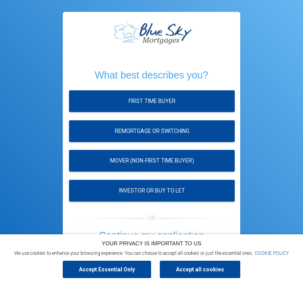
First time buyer (152, 101)
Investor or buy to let (152, 190)
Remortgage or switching (152, 131)
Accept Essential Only (107, 269)
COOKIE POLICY (271, 253)
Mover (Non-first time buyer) (152, 160)
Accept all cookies (200, 269)
